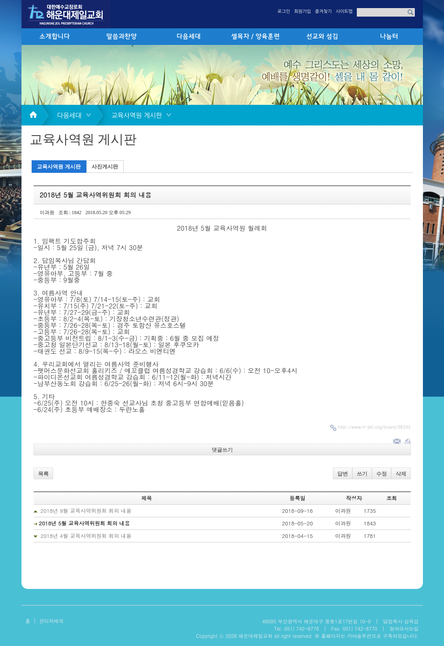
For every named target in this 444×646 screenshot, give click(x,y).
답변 (342, 474)
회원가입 (302, 11)
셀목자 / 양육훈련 (255, 36)
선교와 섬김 (322, 36)
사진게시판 (105, 167)
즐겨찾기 (323, 11)
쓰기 (362, 474)
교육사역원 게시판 (58, 167)
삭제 (401, 474)
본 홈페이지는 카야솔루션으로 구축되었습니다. (367, 635)
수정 (381, 474)
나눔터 (389, 36)
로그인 (283, 11)
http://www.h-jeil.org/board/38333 (374, 427)
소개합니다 (54, 36)
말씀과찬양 (121, 36)
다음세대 (188, 36)
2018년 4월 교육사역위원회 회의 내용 (86, 536)
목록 (43, 474)
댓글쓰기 (222, 450)
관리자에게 (51, 620)
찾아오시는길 (404, 628)
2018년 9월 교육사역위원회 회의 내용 (86, 510)
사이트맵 (344, 11)
